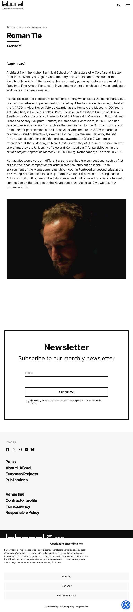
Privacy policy (67, 606)
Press (11, 461)
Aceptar (66, 576)
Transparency (18, 506)
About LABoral (18, 467)
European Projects (22, 474)
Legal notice (82, 606)
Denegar (66, 585)
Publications (17, 479)
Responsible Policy (22, 512)
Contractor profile (21, 500)
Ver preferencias (66, 595)
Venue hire (15, 494)
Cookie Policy (51, 606)
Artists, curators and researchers (27, 27)
